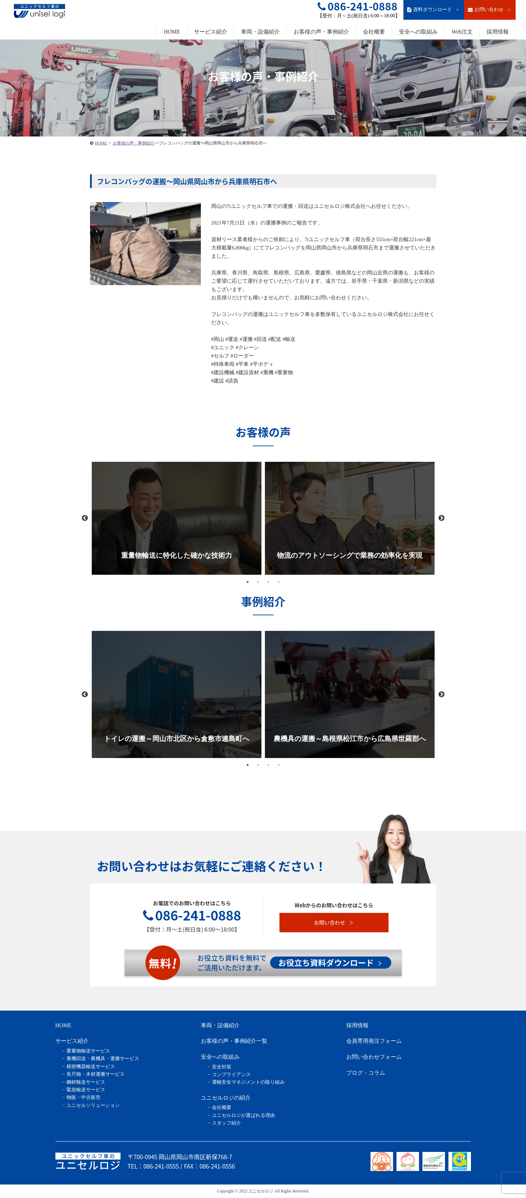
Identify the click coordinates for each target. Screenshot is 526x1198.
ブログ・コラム (365, 1073)
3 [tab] (268, 582)
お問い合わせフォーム (374, 1057)
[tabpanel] (176, 518)
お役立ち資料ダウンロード (330, 962)
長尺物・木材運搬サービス (95, 1074)
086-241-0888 (192, 915)
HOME (172, 32)
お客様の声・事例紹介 (321, 32)
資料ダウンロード (433, 10)
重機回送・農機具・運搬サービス (102, 1058)
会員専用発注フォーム (374, 1041)
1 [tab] (247, 582)
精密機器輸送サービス (90, 1066)
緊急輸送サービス (85, 1089)
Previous (84, 518)
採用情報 (498, 32)
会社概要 (374, 32)
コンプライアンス (231, 1074)
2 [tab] (258, 582)
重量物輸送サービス (88, 1051)
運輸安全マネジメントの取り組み (248, 1082)
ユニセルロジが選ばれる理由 (243, 1115)
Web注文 (462, 32)
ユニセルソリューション (93, 1105)
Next (441, 518)
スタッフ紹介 (226, 1123)
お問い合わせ (489, 10)
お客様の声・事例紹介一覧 (234, 1041)
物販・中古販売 (83, 1097)
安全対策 (221, 1066)
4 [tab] (278, 582)
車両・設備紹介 (260, 32)
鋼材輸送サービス (85, 1082)
